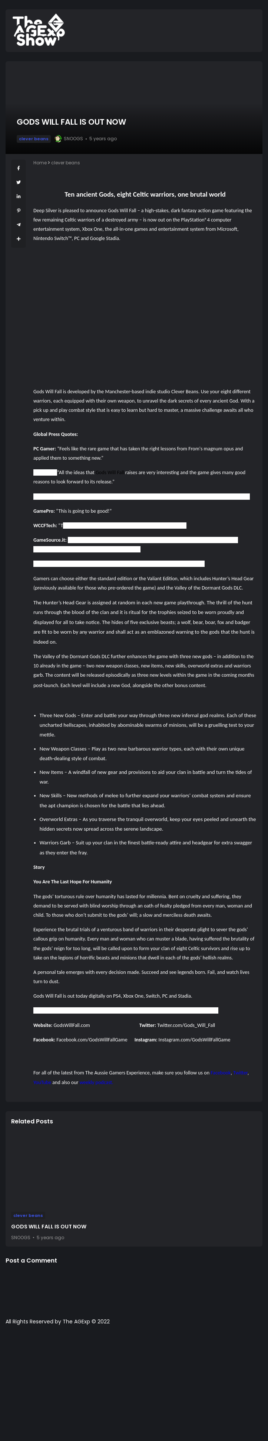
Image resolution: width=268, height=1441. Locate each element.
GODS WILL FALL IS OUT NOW (48, 1226)
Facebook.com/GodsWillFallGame (91, 1040)
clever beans (34, 139)
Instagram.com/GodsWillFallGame (195, 1040)
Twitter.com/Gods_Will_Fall (186, 1025)
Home (40, 163)
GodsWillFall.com (71, 1025)
